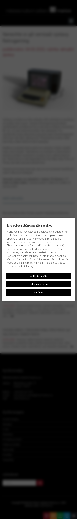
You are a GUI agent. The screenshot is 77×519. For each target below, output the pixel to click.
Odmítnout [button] (39, 292)
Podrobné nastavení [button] (38, 284)
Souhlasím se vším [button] (38, 276)
